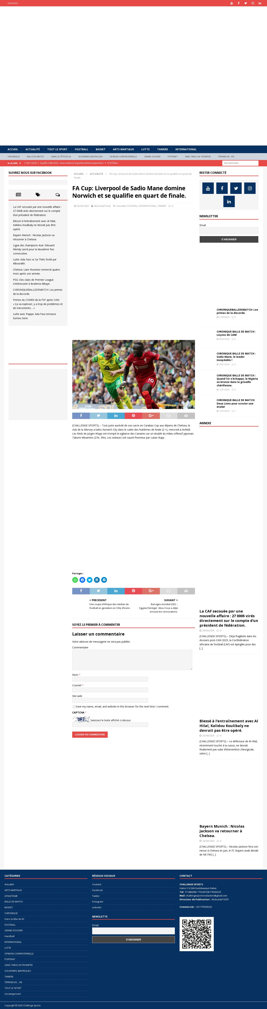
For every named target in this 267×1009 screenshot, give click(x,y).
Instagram (97, 901)
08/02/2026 (224, 339)
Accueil (13, 149)
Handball (9, 936)
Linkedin (96, 907)
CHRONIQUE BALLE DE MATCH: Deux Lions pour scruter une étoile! (236, 403)
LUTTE (145, 149)
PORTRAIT (173, 156)
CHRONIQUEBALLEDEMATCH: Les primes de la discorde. (237, 311)
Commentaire (80, 647)
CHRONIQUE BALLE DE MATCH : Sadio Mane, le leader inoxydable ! (236, 357)
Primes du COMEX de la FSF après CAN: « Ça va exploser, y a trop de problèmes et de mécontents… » (38, 304)
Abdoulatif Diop (102, 205)
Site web (77, 696)
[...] (201, 648)
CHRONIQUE (14, 156)
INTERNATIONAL (186, 149)
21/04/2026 (224, 317)
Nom (75, 674)
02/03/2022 (83, 205)
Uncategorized (13, 993)
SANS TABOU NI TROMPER (198, 156)
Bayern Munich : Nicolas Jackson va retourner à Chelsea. (221, 831)
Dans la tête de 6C (61, 156)
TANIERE (162, 149)
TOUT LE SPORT (57, 149)
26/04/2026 (208, 735)
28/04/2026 (208, 630)
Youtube (96, 884)
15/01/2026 (224, 411)
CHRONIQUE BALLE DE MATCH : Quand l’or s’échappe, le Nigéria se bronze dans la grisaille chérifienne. (237, 380)
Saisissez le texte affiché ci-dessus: (110, 720)
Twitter (96, 896)
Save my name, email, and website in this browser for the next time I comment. (122, 706)
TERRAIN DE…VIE (226, 156)
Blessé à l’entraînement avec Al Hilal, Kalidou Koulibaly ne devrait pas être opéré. (34, 225)
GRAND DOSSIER (152, 156)
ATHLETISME (11, 896)
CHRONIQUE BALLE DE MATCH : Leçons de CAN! (236, 333)
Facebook (97, 890)
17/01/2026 (224, 389)
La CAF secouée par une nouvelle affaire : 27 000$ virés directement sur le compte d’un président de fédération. (37, 211)
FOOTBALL (81, 149)
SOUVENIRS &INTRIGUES (90, 156)
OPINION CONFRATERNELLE (123, 156)
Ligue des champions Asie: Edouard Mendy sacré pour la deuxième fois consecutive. (33, 249)
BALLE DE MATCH (35, 156)
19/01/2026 (224, 364)
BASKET (101, 149)
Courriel (77, 685)
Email (202, 225)
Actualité (33, 149)
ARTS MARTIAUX (123, 149)
